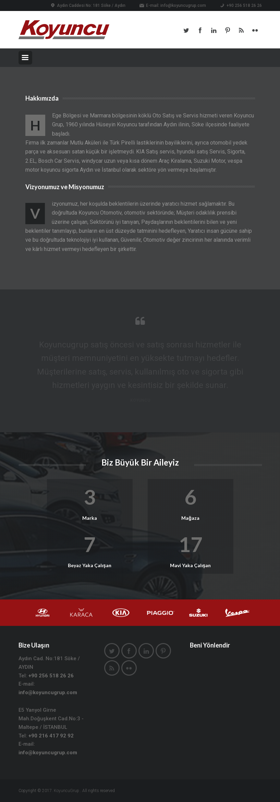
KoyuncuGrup (66, 790)
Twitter (186, 30)
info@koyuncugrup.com (183, 5)
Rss (241, 30)
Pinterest (227, 30)
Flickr (255, 30)
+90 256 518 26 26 (51, 676)
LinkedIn (214, 30)
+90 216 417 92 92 (51, 736)
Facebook (200, 30)
